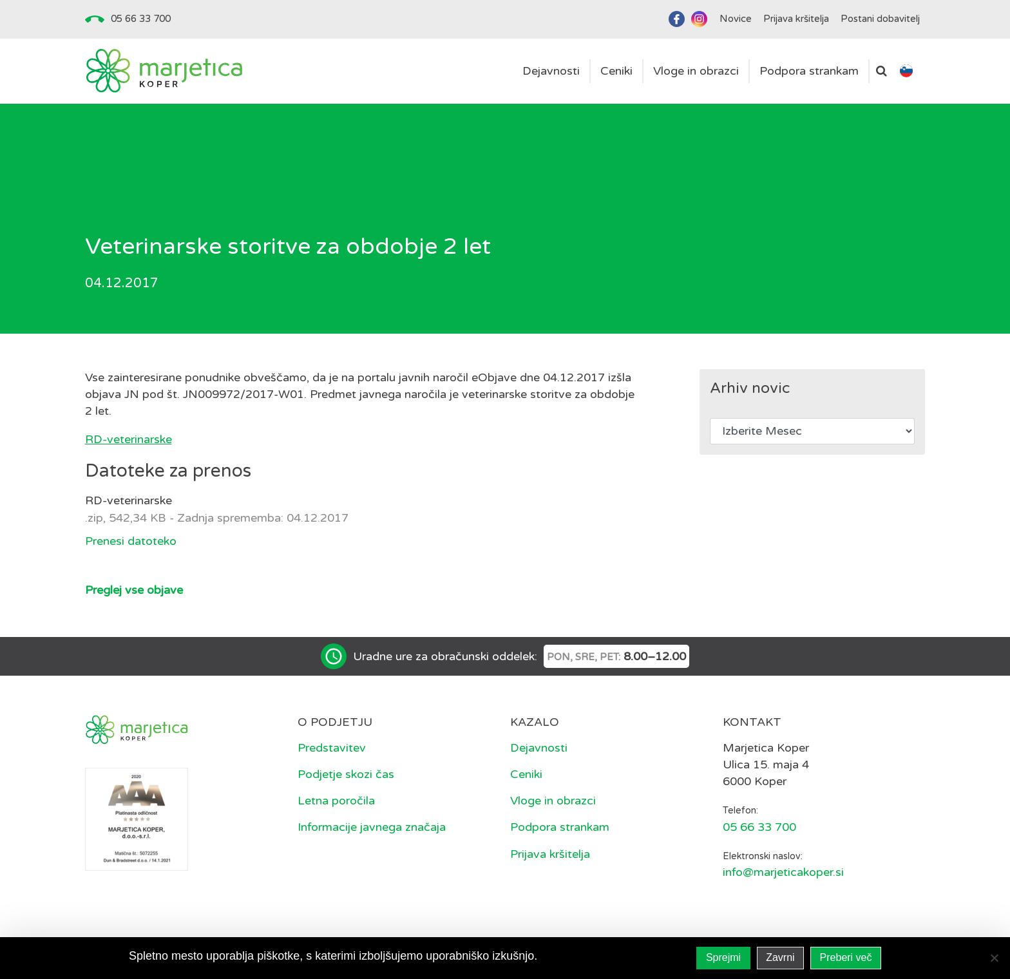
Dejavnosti (538, 748)
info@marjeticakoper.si (783, 872)
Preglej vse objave (134, 590)
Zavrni (780, 957)
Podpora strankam (559, 827)
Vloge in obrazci (553, 801)
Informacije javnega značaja (372, 827)
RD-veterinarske (128, 439)
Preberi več (846, 957)
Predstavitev (332, 748)
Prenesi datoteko (130, 541)
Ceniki (526, 774)
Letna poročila (336, 801)
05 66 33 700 (141, 18)
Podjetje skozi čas (346, 774)
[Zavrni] (993, 957)
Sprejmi (723, 957)
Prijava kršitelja (550, 854)
